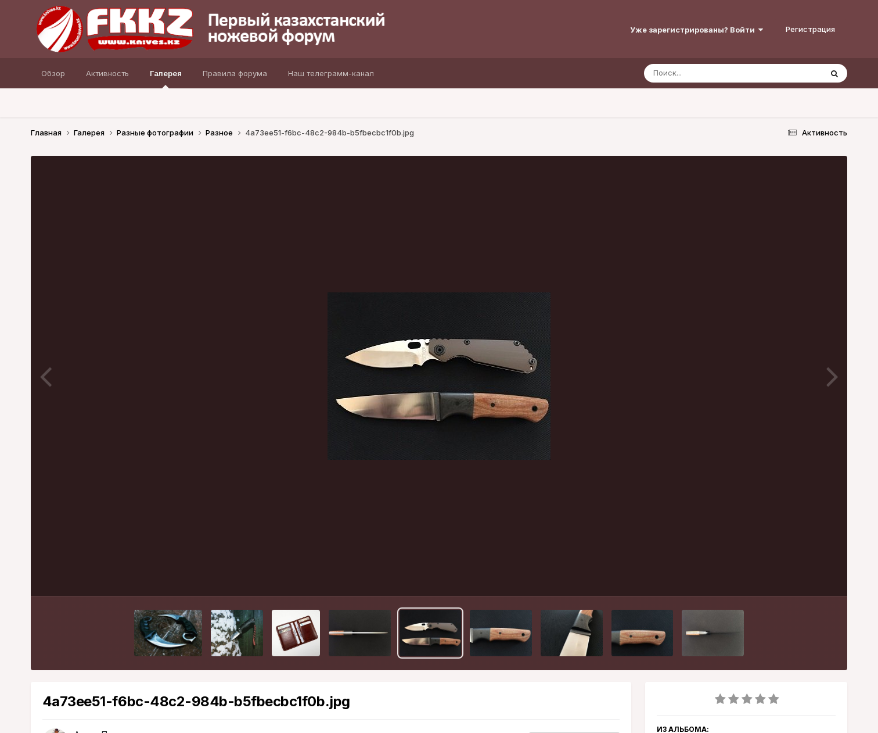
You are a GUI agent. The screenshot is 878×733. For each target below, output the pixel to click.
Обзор (53, 73)
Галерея (166, 78)
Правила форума (235, 73)
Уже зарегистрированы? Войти (696, 29)
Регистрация (810, 29)
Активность (107, 73)
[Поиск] (711, 73)
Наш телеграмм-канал (331, 73)
